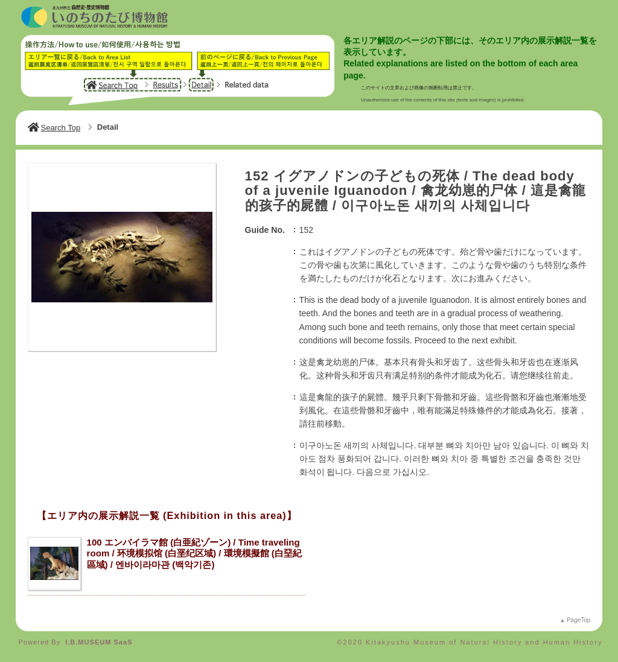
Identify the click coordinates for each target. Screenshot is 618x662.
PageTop (578, 620)
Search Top (54, 127)
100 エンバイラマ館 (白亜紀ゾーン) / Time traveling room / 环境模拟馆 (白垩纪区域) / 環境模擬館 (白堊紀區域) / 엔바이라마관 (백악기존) (194, 553)
